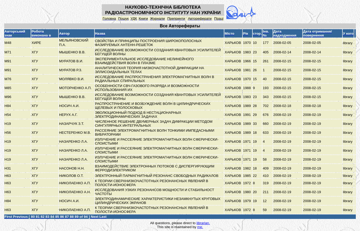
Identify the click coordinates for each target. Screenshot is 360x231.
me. (200, 227)
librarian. (203, 223)
